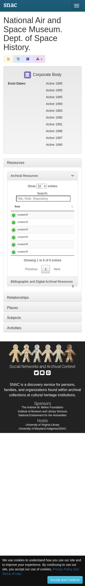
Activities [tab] (14, 481)
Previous (31, 422)
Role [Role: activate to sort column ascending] (17, 210)
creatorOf (22, 218)
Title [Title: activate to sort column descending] (36, 210)
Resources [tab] (15, 163)
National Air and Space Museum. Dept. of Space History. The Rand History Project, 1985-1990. (41, 329)
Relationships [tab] (18, 450)
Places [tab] (12, 461)
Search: (43, 197)
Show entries (42, 186)
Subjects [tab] (14, 471)
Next (57, 422)
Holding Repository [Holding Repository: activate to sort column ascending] (63, 208)
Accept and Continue (65, 580)
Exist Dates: (17, 83)
